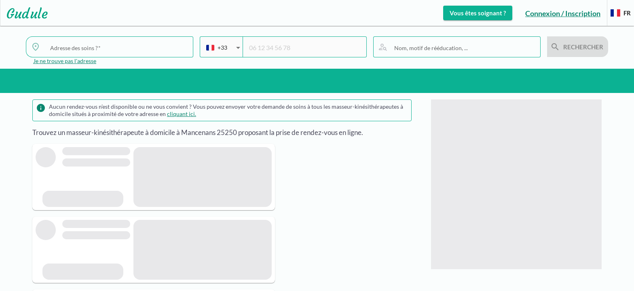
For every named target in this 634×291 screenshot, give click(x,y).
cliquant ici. (181, 113)
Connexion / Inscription (562, 13)
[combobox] (118, 48)
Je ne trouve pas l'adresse (64, 60)
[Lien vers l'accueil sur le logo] (24, 13)
